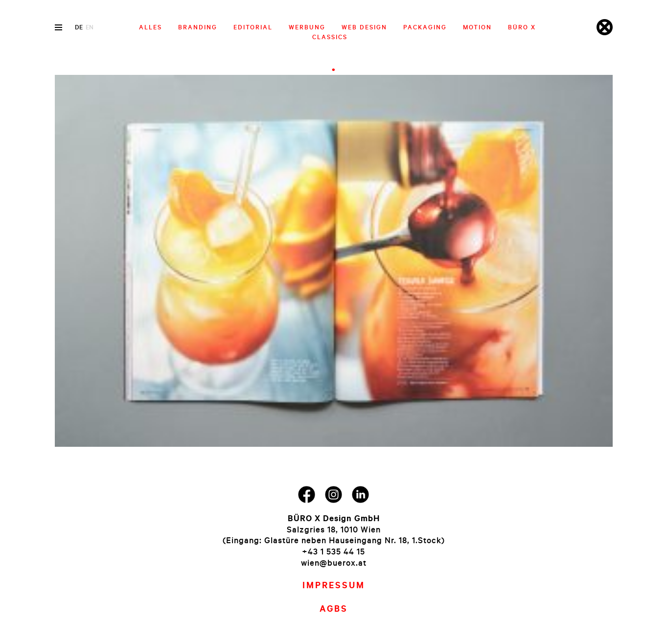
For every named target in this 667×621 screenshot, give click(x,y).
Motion (477, 27)
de (79, 27)
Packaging (425, 27)
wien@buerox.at (334, 562)
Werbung (307, 27)
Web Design (364, 27)
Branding (197, 27)
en (89, 27)
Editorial (253, 27)
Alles (150, 27)
